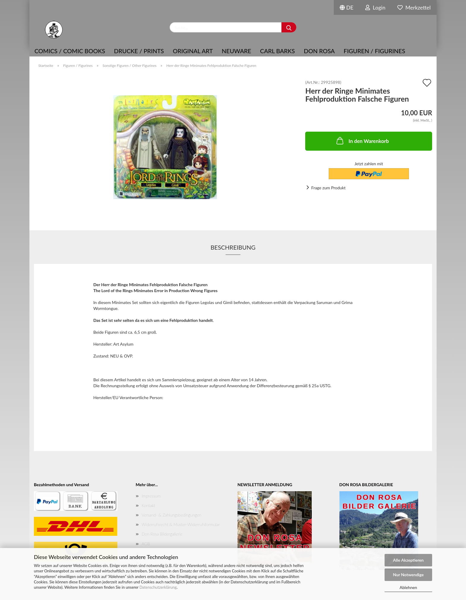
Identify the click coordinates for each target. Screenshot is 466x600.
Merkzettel (414, 7)
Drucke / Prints (139, 50)
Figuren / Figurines (374, 50)
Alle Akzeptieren (408, 560)
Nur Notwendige (408, 574)
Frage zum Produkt (328, 187)
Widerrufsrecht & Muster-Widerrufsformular (181, 524)
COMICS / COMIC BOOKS (69, 50)
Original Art (193, 50)
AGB (146, 543)
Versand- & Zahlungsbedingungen (171, 514)
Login (375, 7)
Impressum (151, 495)
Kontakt (148, 505)
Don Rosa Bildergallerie (162, 533)
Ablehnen (408, 587)
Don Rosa (319, 50)
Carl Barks (277, 50)
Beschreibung (232, 247)
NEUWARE (236, 50)
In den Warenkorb (362, 140)
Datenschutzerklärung (158, 587)
